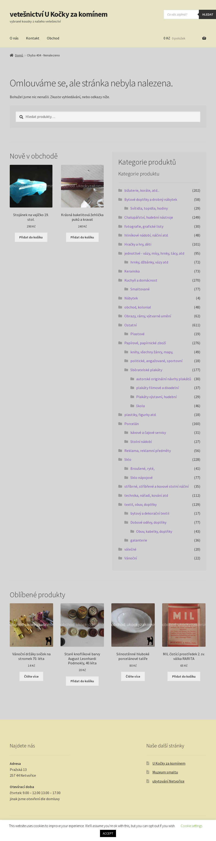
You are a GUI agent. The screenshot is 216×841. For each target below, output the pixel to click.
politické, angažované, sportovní (156, 360)
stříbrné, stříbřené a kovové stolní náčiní (156, 486)
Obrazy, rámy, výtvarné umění (147, 316)
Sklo (127, 459)
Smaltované (140, 289)
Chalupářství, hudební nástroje (148, 217)
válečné (130, 549)
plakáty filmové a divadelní (157, 387)
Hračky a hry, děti (137, 244)
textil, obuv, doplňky (140, 504)
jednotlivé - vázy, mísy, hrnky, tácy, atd (154, 253)
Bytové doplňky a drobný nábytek (150, 199)
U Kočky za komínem (168, 763)
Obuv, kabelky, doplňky (154, 531)
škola (140, 405)
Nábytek (131, 298)
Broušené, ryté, (142, 468)
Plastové (137, 333)
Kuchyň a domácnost (140, 280)
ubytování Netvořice (168, 781)
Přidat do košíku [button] (31, 237)
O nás (14, 38)
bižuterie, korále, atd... (141, 190)
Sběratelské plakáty (146, 369)
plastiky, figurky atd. (140, 414)
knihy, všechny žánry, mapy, (151, 352)
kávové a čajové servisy (148, 432)
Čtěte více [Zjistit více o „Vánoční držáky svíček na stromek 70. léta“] (31, 676)
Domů (19, 55)
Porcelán (131, 423)
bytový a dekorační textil (149, 513)
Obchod (53, 38)
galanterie (138, 540)
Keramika (132, 271)
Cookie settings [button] (191, 826)
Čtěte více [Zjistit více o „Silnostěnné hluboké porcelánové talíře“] (133, 676)
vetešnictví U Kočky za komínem (58, 14)
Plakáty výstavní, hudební (156, 396)
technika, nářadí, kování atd (146, 495)
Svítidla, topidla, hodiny (149, 208)
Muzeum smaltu (165, 772)
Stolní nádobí (141, 441)
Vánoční (130, 558)
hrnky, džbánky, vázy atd (149, 262)
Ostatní (130, 325)
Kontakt (32, 38)
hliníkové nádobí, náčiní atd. (146, 235)
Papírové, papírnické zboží (145, 343)
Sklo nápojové (141, 477)
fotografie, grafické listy (143, 226)
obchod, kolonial (137, 307)
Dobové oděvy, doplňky (148, 522)
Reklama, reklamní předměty (147, 450)
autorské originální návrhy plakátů (163, 379)
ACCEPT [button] (108, 833)
